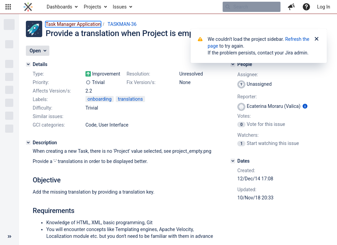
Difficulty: (42, 108)
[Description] (28, 142)
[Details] (28, 64)
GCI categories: (49, 125)
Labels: (40, 99)
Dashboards (59, 7)
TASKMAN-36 (122, 24)
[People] (232, 64)
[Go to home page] (28, 7)
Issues (120, 7)
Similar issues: (48, 116)
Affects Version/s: (52, 91)
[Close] (316, 39)
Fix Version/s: (141, 82)
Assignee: (247, 74)
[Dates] (232, 161)
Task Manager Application (73, 24)
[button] (8, 7)
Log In (323, 7)
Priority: (41, 82)
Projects (92, 7)
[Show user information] (305, 106)
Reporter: (247, 96)
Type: (38, 74)
